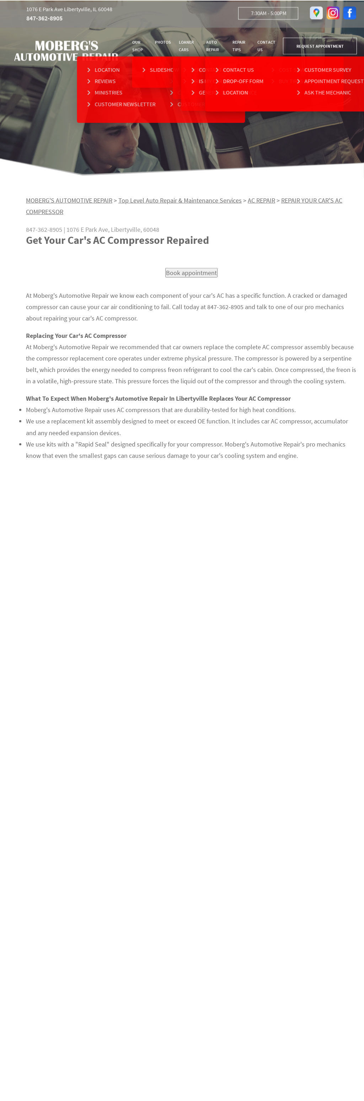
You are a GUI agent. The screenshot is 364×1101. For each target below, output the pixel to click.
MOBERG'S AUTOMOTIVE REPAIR (69, 203)
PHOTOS (163, 43)
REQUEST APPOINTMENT (320, 47)
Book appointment (191, 276)
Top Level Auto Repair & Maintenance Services (180, 203)
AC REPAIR (261, 203)
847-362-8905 (44, 20)
